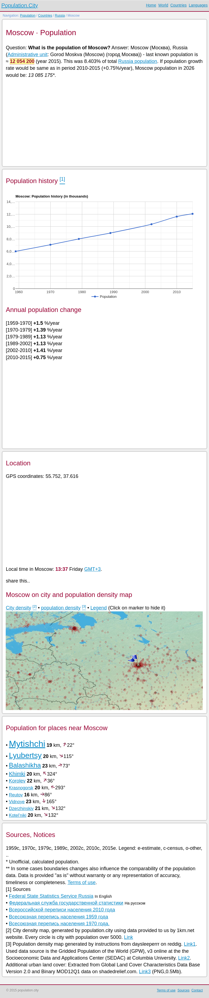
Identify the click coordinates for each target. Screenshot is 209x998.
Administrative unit (27, 54)
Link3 (145, 971)
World (163, 5)
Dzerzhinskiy (21, 808)
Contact (197, 990)
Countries (178, 5)
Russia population (137, 61)
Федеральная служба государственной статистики (66, 903)
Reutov (16, 795)
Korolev (17, 781)
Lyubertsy (25, 755)
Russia (60, 15)
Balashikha (25, 765)
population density (61, 608)
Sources (183, 990)
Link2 (184, 958)
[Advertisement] (104, 122)
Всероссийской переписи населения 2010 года (62, 909)
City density (18, 608)
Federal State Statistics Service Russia (51, 896)
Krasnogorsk (21, 787)
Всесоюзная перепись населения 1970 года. (59, 923)
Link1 (190, 944)
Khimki (17, 774)
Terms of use (81, 882)
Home (151, 5)
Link (128, 937)
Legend (98, 608)
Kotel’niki (17, 815)
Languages (198, 5)
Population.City (19, 5)
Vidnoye (17, 801)
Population (27, 15)
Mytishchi (27, 744)
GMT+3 (92, 569)
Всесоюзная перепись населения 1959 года (58, 917)
